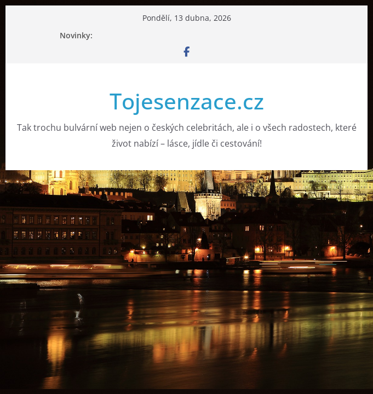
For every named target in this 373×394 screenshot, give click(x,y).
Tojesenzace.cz (187, 101)
